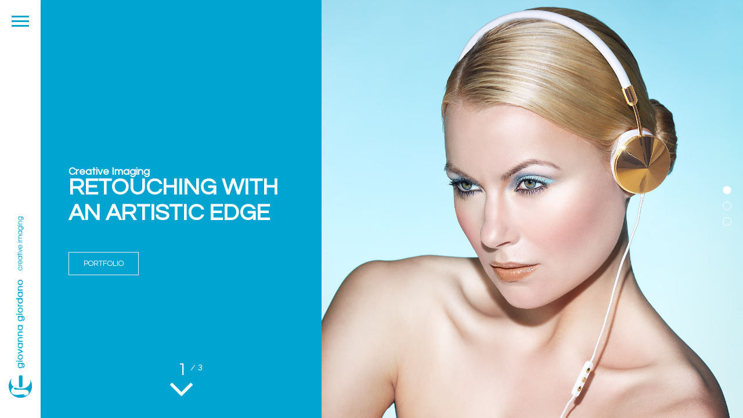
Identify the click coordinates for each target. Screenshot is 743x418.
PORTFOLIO (104, 264)
